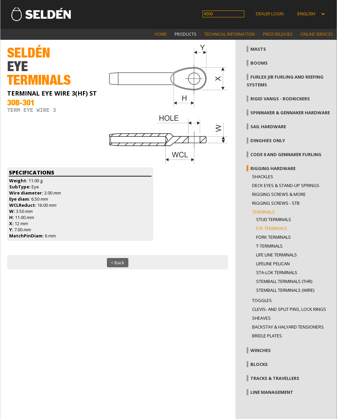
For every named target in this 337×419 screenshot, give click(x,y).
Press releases (277, 34)
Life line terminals (276, 255)
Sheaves (261, 318)
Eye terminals (271, 228)
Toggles (262, 300)
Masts (258, 49)
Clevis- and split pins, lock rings (289, 309)
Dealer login (270, 14)
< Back (117, 262)
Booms (259, 63)
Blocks (259, 364)
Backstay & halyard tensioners (288, 327)
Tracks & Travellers (274, 378)
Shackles (262, 176)
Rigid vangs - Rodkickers (280, 99)
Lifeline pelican (273, 264)
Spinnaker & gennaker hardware (290, 113)
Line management (271, 392)
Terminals (263, 212)
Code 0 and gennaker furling (285, 154)
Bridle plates (267, 336)
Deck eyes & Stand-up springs (285, 185)
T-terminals (269, 246)
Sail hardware (268, 126)
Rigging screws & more (279, 194)
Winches (260, 350)
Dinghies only (267, 140)
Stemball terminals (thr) (284, 281)
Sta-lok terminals (276, 272)
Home (160, 34)
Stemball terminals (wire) (285, 290)
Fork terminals (273, 237)
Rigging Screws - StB (276, 203)
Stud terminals (273, 219)
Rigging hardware (273, 168)
